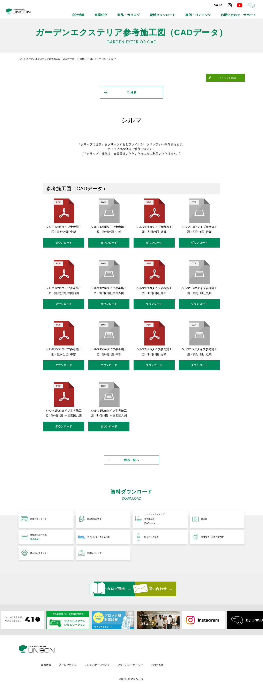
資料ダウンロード (185, 12)
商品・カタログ (159, 12)
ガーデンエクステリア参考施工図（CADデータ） (51, 58)
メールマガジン (102, 663)
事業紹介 (137, 12)
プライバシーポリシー (166, 663)
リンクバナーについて (132, 663)
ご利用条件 (193, 663)
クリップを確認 (234, 78)
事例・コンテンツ (213, 12)
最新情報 (80, 663)
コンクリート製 (98, 58)
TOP (20, 58)
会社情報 (119, 12)
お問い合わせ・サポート (244, 12)
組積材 (83, 58)
